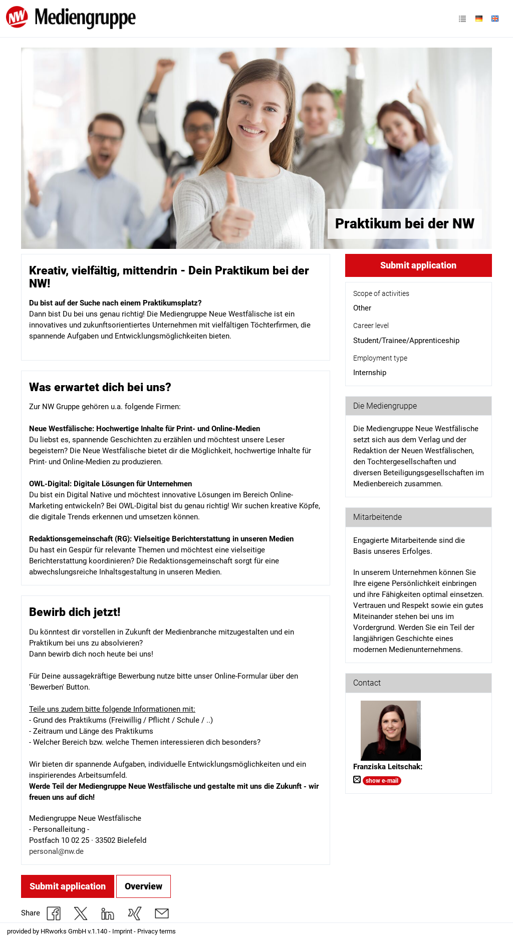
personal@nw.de (56, 851)
